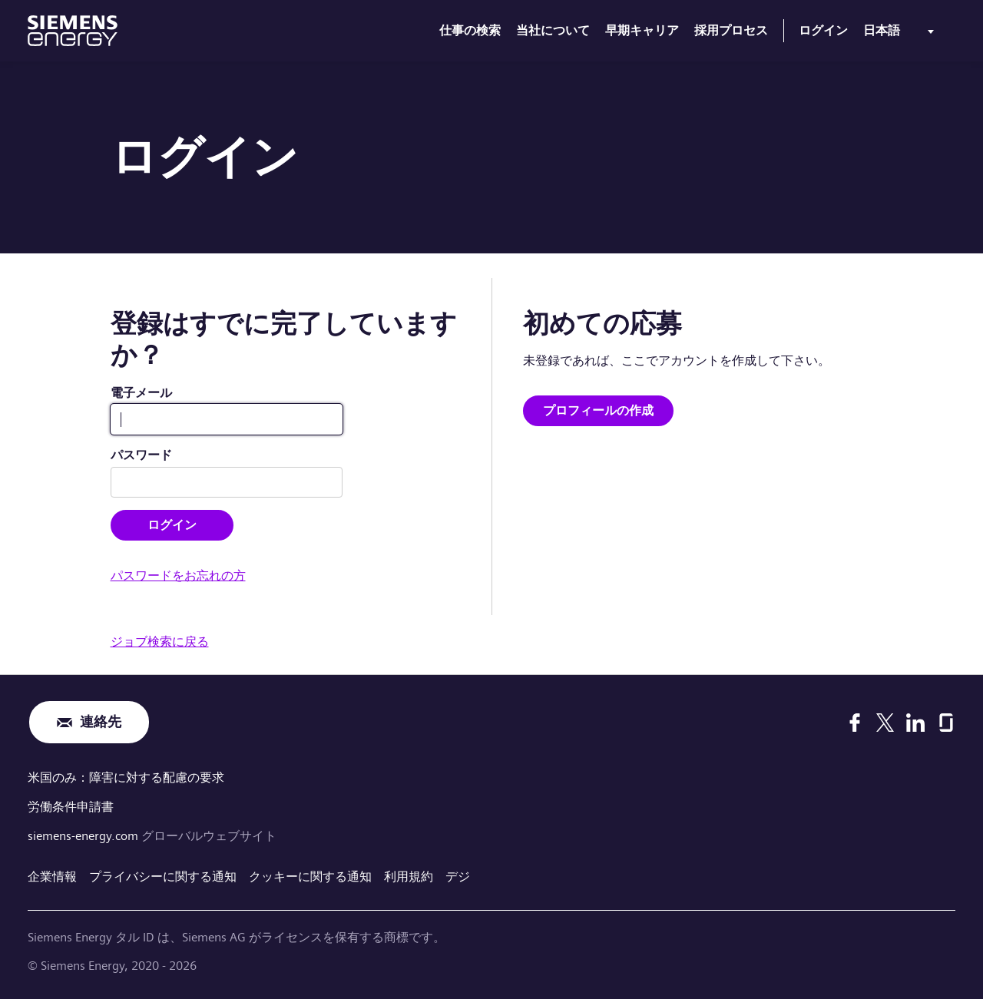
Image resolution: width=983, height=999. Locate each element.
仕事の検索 (470, 30)
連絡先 (100, 722)
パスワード (141, 455)
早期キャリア (642, 30)
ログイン (823, 30)
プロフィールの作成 (598, 410)
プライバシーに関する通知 (163, 876)
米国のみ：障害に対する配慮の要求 (126, 777)
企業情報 (52, 876)
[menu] (901, 33)
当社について (553, 30)
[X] (885, 722)
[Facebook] (855, 722)
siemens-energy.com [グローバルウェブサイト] (84, 836)
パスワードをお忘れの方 (178, 575)
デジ (457, 876)
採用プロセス (731, 30)
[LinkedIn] (915, 722)
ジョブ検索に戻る (160, 641)
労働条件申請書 (71, 806)
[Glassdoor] (946, 722)
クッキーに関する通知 (310, 876)
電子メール (141, 392)
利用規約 (408, 876)
